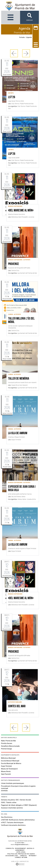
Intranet (33, 855)
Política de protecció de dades (21, 854)
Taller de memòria (18, 378)
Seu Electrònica (6, 817)
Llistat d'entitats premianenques (12, 783)
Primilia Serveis (6, 743)
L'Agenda (29, 37)
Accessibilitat (12, 855)
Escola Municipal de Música (11, 763)
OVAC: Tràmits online (8, 802)
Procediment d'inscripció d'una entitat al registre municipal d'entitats (18, 788)
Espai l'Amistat (6, 766)
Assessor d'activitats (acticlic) (12, 808)
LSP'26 (11, 154)
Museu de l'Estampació (9, 769)
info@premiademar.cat (21, 844)
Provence (13, 264)
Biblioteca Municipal (8, 758)
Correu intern (21, 857)
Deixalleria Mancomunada (10, 746)
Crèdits (23, 855)
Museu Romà (5, 771)
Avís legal (21, 852)
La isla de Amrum (17, 433)
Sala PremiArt (6, 774)
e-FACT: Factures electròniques (12, 822)
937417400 (20, 842)
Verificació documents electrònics (13, 825)
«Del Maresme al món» (20, 210)
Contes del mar (16, 706)
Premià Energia (6, 749)
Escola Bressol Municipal (10, 761)
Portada (22, 37)
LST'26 (11, 97)
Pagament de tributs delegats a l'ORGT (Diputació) (19, 805)
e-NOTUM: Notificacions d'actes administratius (18, 820)
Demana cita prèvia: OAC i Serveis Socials (16, 800)
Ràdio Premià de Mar (8, 741)
